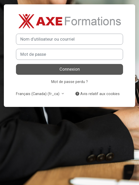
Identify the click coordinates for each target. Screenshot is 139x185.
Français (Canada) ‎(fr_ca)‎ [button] (38, 93)
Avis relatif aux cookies (97, 93)
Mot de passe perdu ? (69, 81)
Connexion (69, 69)
